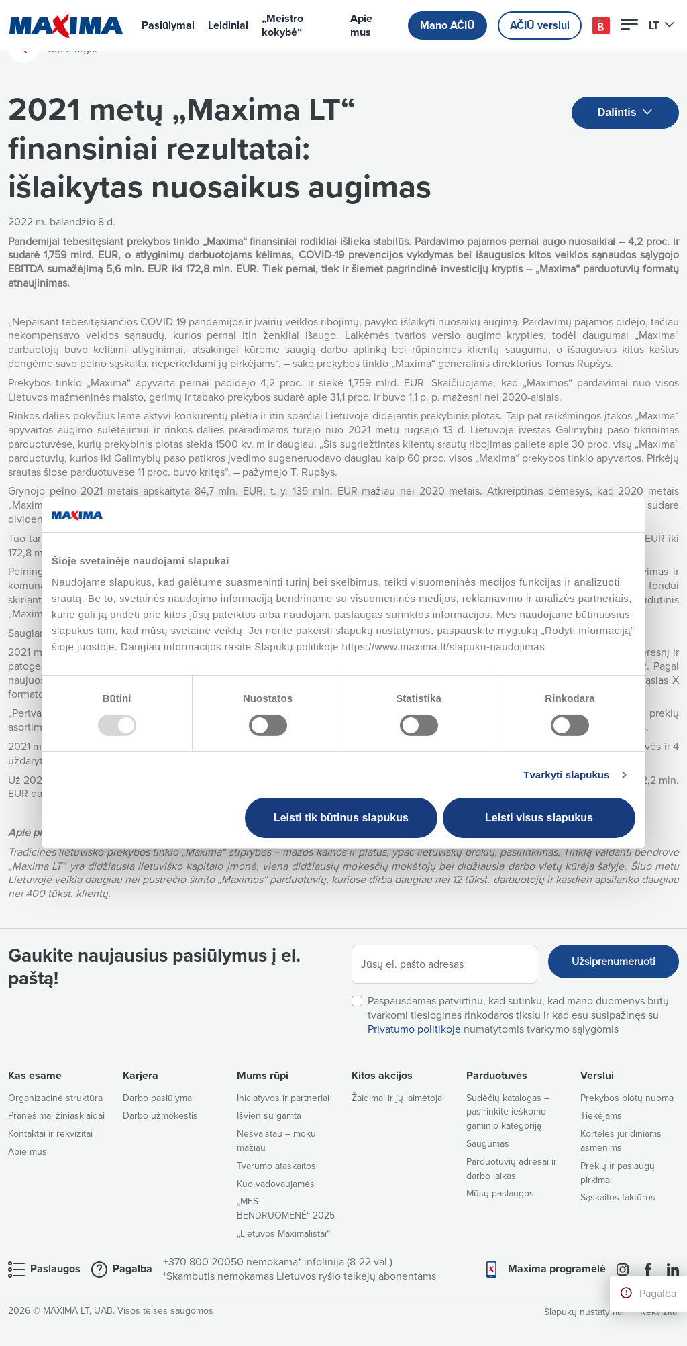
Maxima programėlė (557, 1269)
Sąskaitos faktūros (617, 1197)
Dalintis (625, 113)
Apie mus (361, 25)
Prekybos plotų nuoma (627, 1098)
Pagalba (657, 1293)
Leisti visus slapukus (539, 817)
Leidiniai (228, 25)
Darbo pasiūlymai (158, 1098)
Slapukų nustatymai (584, 1312)
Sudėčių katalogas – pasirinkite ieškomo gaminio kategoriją (507, 1112)
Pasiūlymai (168, 25)
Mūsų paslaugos (500, 1193)
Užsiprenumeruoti (613, 961)
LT (662, 25)
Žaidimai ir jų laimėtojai (398, 1098)
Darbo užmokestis (160, 1115)
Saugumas (487, 1143)
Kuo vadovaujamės (276, 1184)
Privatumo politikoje (414, 1029)
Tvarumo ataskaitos (276, 1166)
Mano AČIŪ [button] (447, 25)
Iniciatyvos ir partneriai (283, 1098)
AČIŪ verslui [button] (540, 25)
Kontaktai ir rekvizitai (50, 1133)
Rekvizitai (659, 1312)
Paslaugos (55, 1269)
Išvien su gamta (269, 1115)
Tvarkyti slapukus (566, 774)
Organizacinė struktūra (55, 1098)
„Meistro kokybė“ (282, 25)
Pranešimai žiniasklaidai (56, 1115)
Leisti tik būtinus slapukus (341, 817)
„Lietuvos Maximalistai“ (283, 1233)
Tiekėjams (601, 1115)
